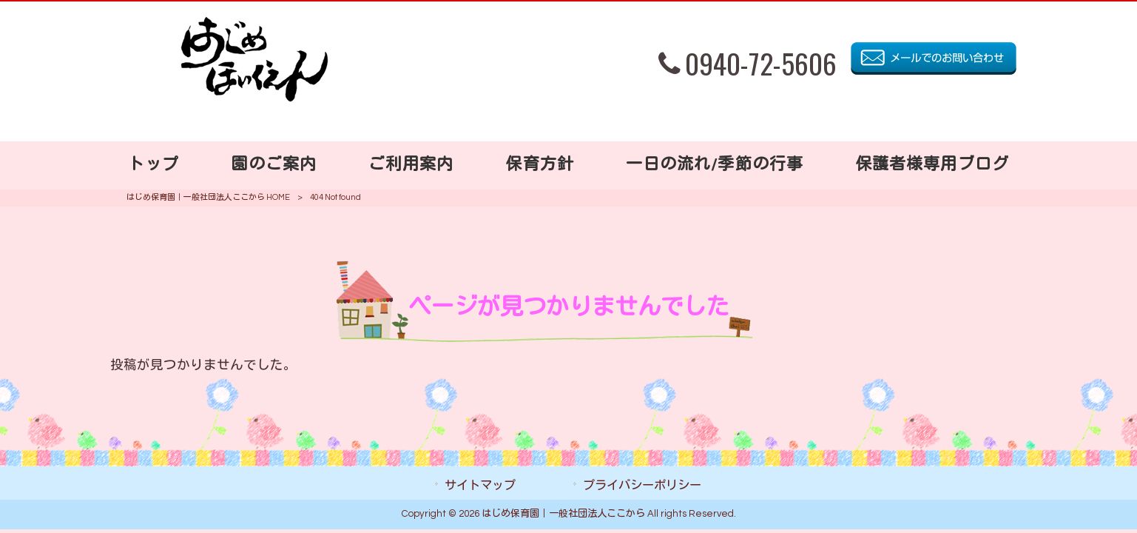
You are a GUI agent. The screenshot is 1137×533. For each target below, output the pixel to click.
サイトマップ (480, 486)
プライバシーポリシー (642, 486)
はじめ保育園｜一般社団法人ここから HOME (208, 197)
